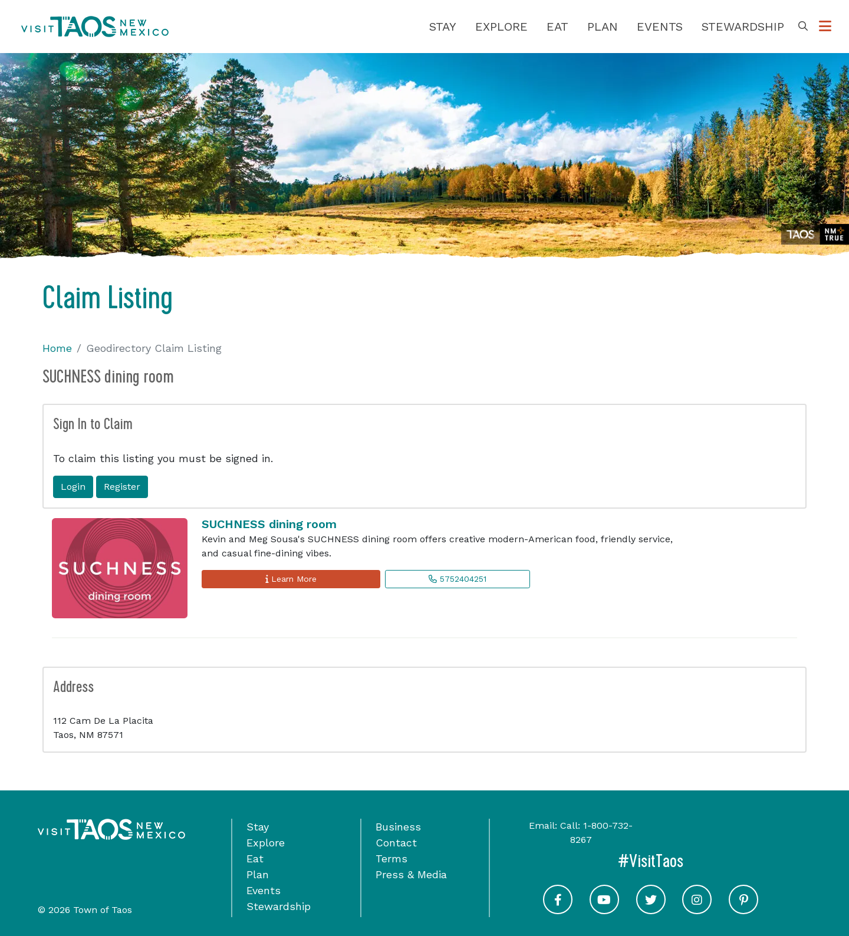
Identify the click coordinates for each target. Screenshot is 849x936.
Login (73, 486)
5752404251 (457, 579)
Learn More (291, 579)
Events (660, 26)
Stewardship (743, 26)
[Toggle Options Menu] (825, 26)
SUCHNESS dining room (269, 524)
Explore (501, 26)
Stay (442, 26)
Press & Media (411, 874)
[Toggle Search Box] (803, 26)
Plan (602, 26)
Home (57, 348)
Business (398, 826)
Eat (557, 26)
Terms (391, 858)
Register (122, 486)
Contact (396, 842)
